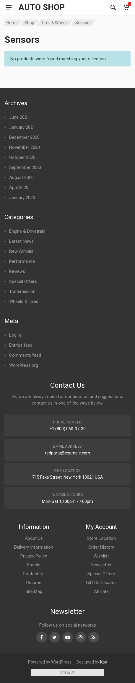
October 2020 (22, 157)
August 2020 (21, 177)
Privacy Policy (33, 556)
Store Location (101, 538)
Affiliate (101, 591)
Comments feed (25, 355)
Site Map (33, 591)
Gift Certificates (101, 582)
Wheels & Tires (23, 301)
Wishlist (101, 556)
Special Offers (23, 281)
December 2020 (24, 137)
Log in (15, 335)
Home (12, 22)
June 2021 (19, 117)
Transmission (22, 291)
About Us (34, 538)
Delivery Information (33, 547)
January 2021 (22, 127)
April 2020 (18, 187)
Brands (33, 565)
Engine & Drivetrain (27, 231)
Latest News (21, 241)
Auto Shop (41, 7)
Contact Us (34, 573)
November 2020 (24, 147)
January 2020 (22, 197)
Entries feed (20, 345)
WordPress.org (23, 365)
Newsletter (101, 565)
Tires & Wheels (55, 22)
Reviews (17, 271)
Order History (101, 547)
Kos (103, 662)
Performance (22, 261)
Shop (29, 22)
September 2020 (25, 167)
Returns (33, 582)
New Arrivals (21, 251)
